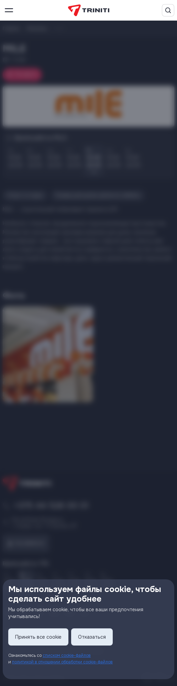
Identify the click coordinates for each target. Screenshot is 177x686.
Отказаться (92, 637)
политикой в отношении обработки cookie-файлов (62, 662)
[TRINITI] (88, 10)
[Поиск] (168, 10)
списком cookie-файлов (67, 655)
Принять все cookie (38, 637)
